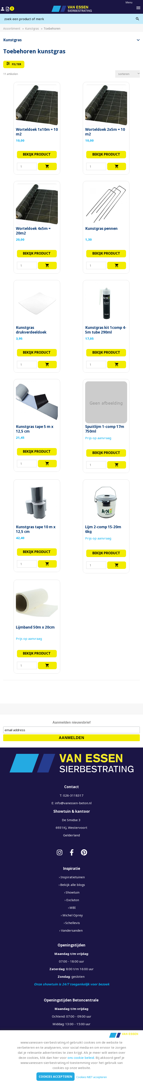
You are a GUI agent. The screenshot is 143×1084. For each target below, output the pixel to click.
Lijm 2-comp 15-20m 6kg (103, 529)
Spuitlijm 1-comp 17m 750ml (104, 429)
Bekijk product (37, 154)
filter (13, 64)
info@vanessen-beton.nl (73, 803)
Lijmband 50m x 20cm (35, 627)
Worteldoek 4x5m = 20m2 (33, 231)
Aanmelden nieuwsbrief (72, 722)
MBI (72, 907)
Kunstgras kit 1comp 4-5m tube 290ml (105, 330)
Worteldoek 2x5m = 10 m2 (105, 132)
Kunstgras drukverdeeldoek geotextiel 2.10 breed (35, 332)
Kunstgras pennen (101, 228)
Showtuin (72, 892)
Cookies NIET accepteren (91, 1077)
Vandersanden (72, 930)
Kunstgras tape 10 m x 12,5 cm (36, 529)
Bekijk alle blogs (72, 885)
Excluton (72, 900)
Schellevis (72, 923)
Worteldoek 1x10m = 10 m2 (37, 132)
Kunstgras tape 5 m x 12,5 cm (34, 429)
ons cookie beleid (81, 1057)
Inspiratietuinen (73, 877)
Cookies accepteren (55, 1076)
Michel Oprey (72, 915)
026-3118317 (73, 795)
